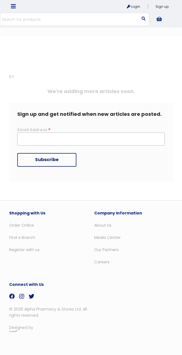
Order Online (21, 225)
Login (133, 6)
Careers (102, 262)
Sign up (162, 6)
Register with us (24, 249)
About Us (102, 225)
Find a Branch (22, 237)
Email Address (34, 129)
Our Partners (106, 249)
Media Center (107, 237)
